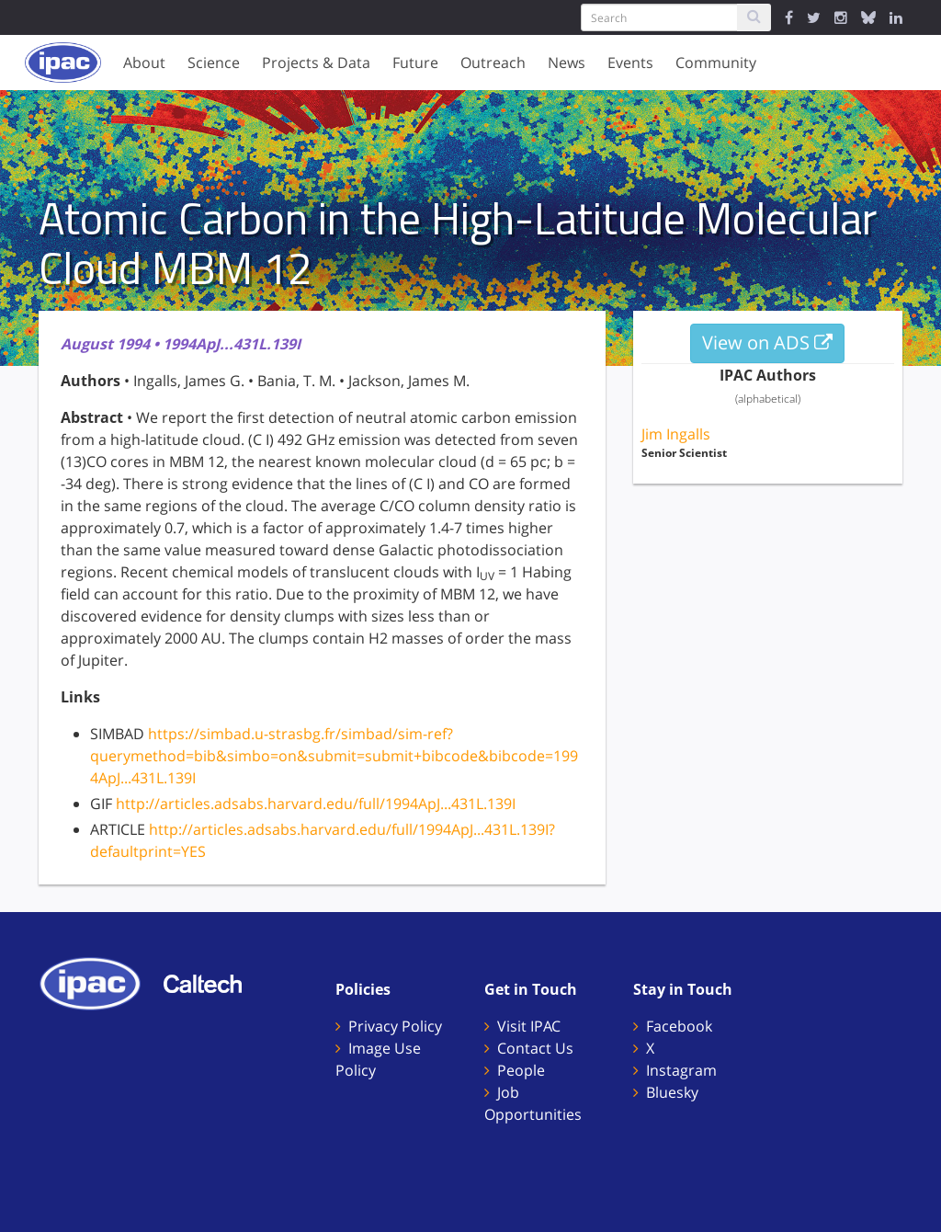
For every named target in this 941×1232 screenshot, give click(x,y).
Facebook (679, 1026)
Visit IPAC (529, 1026)
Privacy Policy (395, 1026)
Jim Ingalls (675, 434)
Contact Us (535, 1048)
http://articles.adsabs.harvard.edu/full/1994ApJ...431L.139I (316, 803)
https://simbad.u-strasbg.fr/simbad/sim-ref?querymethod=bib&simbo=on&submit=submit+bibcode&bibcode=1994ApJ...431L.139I (334, 756)
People (521, 1070)
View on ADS (767, 342)
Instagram (681, 1070)
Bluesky (672, 1092)
